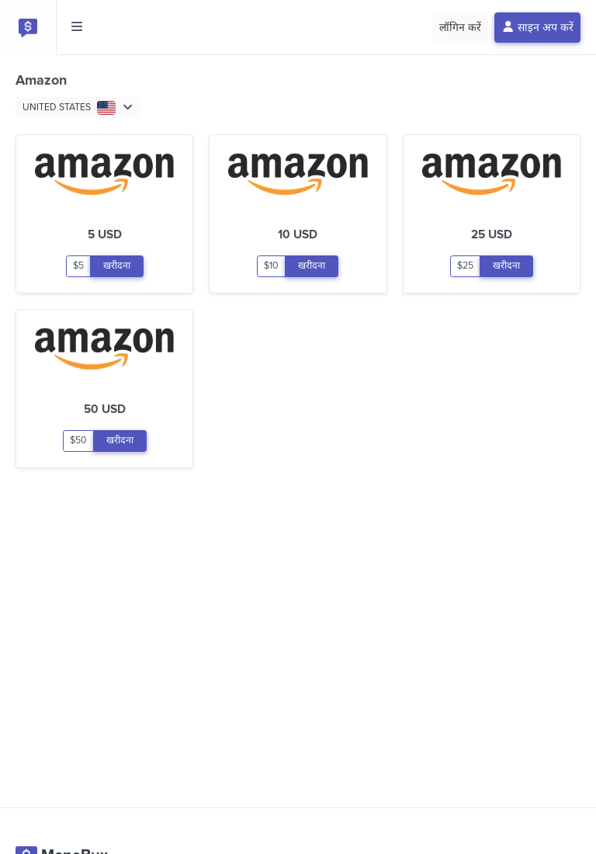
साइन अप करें (537, 27)
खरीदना (116, 266)
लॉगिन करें (460, 27)
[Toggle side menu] (77, 27)
